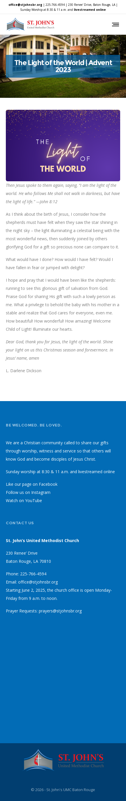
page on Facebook (39, 484)
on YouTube (30, 500)
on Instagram (37, 492)
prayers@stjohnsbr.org (60, 611)
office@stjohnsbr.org (25, 5)
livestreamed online (90, 10)
